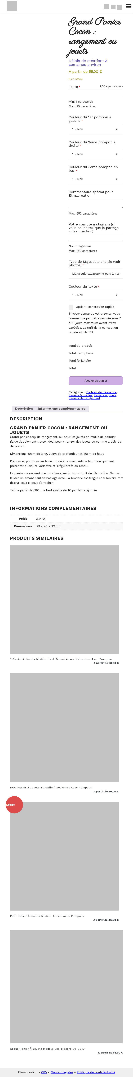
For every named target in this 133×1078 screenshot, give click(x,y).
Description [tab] (24, 410)
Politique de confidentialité (96, 1073)
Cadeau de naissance (101, 393)
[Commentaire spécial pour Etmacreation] (96, 204)
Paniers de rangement (84, 399)
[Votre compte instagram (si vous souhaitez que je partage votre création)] (96, 239)
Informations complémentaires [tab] (61, 410)
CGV (44, 1073)
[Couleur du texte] (95, 296)
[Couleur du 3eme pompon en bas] (95, 179)
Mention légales (62, 1073)
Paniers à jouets (105, 396)
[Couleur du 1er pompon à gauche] (95, 129)
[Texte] (96, 93)
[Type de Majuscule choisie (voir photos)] (95, 275)
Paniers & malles (80, 396)
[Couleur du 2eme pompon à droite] (95, 154)
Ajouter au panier (96, 382)
